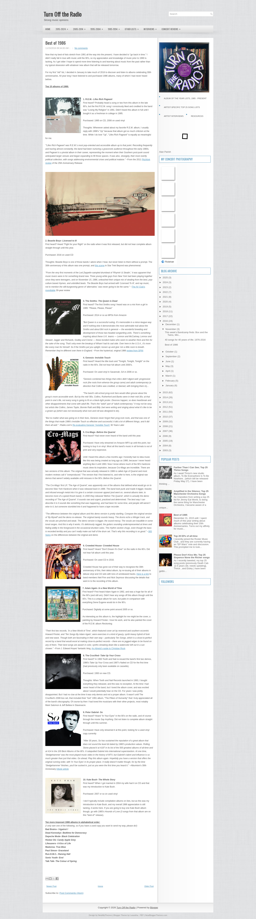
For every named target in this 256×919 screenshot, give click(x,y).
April (168, 371)
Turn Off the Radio (62, 14)
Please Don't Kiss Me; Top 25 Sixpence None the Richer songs (192, 556)
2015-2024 (63, 28)
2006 (166, 436)
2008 (166, 426)
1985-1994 (115, 28)
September (171, 356)
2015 (166, 392)
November (171, 329)
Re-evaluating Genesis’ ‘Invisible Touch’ (91, 425)
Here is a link (143, 574)
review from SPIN (135, 350)
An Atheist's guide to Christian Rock (108, 648)
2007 (166, 431)
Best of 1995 (180, 515)
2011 (166, 411)
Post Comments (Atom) (72, 893)
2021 (166, 297)
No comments (81, 48)
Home (47, 29)
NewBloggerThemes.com (156, 915)
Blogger (154, 907)
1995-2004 (97, 28)
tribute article (63, 769)
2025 (166, 277)
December (171, 324)
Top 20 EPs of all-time (186, 536)
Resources (197, 116)
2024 (166, 282)
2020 (166, 301)
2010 (166, 416)
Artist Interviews (173, 116)
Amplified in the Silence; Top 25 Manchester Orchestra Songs (191, 492)
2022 (166, 292)
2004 (166, 445)
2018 (166, 311)
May (168, 366)
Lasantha (134, 915)
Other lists (133, 28)
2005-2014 (80, 28)
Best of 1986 (55, 43)
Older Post (149, 886)
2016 (166, 321)
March (169, 375)
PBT (142, 915)
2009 (166, 421)
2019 (166, 306)
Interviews (151, 28)
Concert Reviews (172, 28)
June (168, 361)
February (170, 380)
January (170, 385)
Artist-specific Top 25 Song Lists (182, 107)
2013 (166, 402)
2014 (166, 397)
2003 (166, 450)
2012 (166, 407)
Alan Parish (165, 152)
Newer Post (51, 886)
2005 (166, 440)
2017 (166, 316)
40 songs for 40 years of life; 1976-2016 (185, 339)
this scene (100, 265)
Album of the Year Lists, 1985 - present (185, 98)
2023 (166, 287)
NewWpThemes (105, 915)
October (170, 351)
